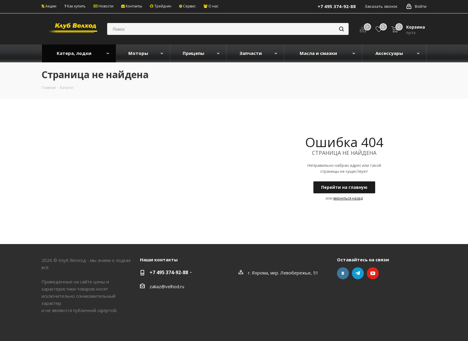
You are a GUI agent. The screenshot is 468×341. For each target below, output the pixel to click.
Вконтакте (343, 273)
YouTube (373, 273)
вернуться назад (348, 198)
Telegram (358, 273)
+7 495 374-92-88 (169, 272)
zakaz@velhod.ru (167, 286)
